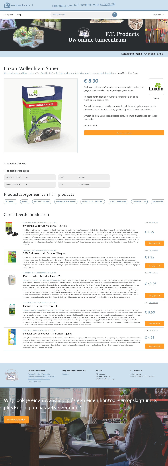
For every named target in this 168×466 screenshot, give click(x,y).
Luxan (156, 98)
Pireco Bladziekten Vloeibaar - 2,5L (42, 276)
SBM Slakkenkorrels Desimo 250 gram (44, 253)
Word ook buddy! (16, 419)
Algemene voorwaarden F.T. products (41, 376)
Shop (160, 53)
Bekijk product (154, 243)
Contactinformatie (131, 53)
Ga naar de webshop (124, 133)
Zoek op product (59, 15)
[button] (40, 151)
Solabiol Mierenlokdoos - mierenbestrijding (47, 333)
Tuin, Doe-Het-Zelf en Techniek (49, 73)
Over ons (149, 53)
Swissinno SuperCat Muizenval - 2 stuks (45, 225)
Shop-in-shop (28, 73)
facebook (65, 374)
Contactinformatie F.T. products (39, 379)
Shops (19, 15)
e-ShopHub (107, 4)
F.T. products (153, 222)
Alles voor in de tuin (74, 73)
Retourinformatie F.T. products (39, 374)
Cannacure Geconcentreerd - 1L (40, 306)
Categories (8, 15)
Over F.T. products (34, 381)
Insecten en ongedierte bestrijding (99, 73)
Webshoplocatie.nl (12, 73)
